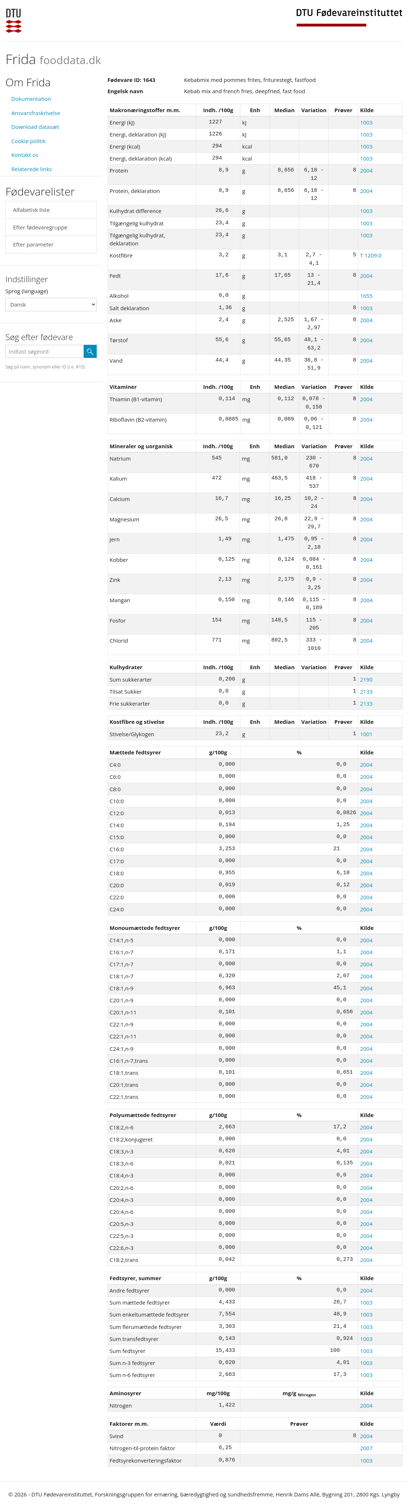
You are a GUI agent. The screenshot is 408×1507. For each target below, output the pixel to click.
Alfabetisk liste (31, 209)
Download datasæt (35, 126)
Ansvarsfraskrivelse (35, 113)
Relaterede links (31, 169)
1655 (366, 295)
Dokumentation (31, 98)
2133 (366, 691)
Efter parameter (33, 244)
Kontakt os (24, 154)
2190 (366, 679)
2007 (366, 1448)
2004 (366, 170)
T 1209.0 (370, 255)
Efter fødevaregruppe (40, 227)
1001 (366, 734)
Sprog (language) (26, 291)
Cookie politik (28, 141)
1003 (366, 122)
